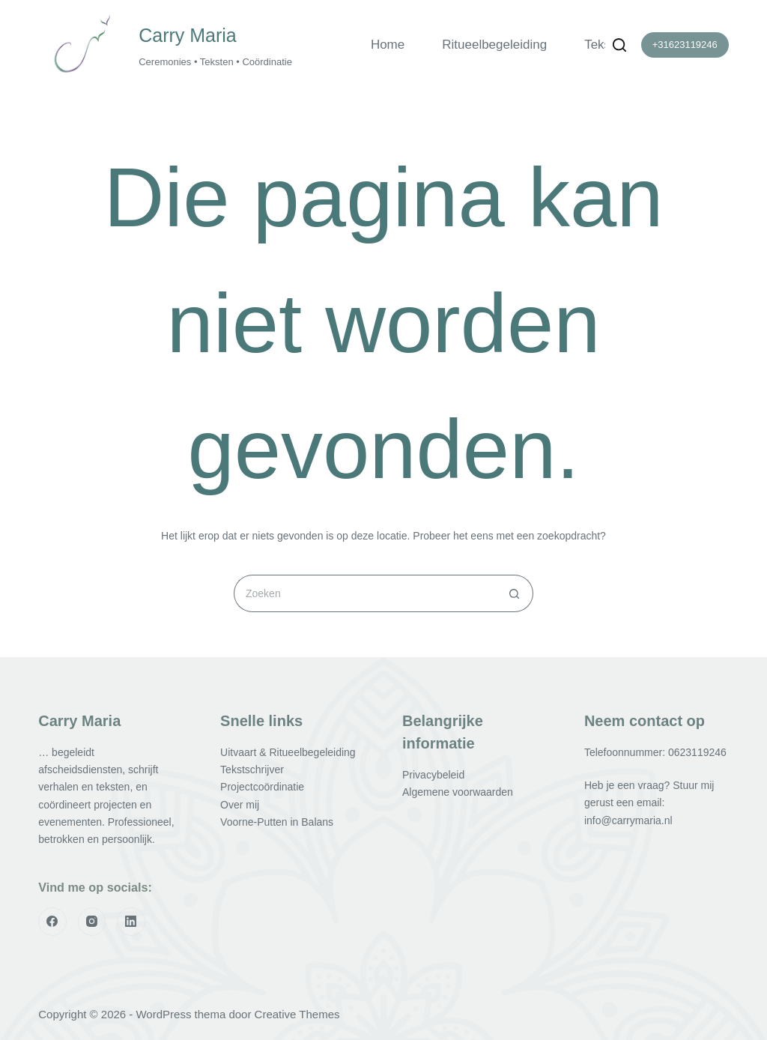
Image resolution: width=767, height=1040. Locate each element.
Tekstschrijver (252, 770)
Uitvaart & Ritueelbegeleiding (288, 752)
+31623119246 (685, 44)
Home (387, 44)
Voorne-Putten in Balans (276, 822)
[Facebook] (52, 921)
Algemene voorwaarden (457, 792)
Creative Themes (297, 1014)
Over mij (239, 805)
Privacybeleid (433, 775)
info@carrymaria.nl (628, 820)
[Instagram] (92, 921)
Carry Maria (188, 35)
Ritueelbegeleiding (494, 44)
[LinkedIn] (131, 921)
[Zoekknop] (514, 593)
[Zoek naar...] (365, 593)
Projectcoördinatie (262, 787)
